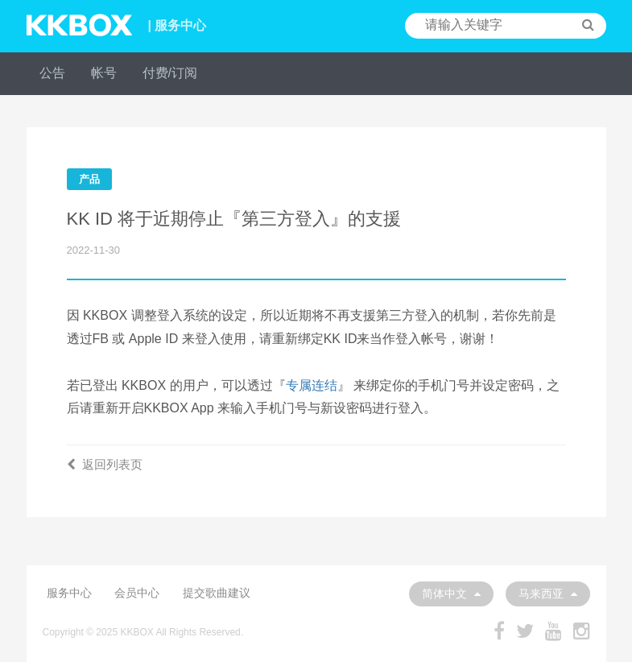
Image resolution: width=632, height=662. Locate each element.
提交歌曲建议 (216, 592)
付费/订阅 (170, 73)
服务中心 (69, 592)
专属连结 (311, 385)
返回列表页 (105, 464)
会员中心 (136, 592)
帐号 (104, 73)
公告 (52, 73)
